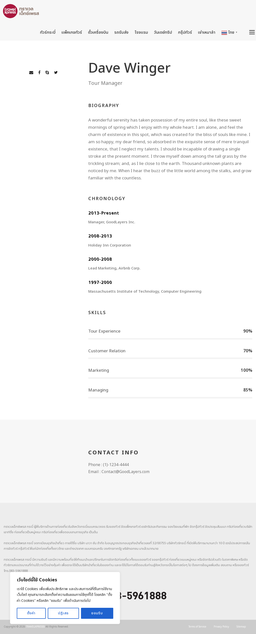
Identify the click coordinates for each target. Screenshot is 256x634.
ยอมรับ (97, 613)
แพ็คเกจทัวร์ (72, 32)
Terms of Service (197, 627)
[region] (65, 598)
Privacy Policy (221, 627)
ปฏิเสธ (63, 613)
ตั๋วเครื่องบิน (98, 32)
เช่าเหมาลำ (206, 32)
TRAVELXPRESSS (35, 627)
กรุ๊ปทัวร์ (185, 32)
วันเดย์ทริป (163, 32)
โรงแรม (141, 32)
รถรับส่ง (121, 32)
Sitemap (241, 627)
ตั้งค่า (31, 613)
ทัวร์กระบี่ (48, 32)
